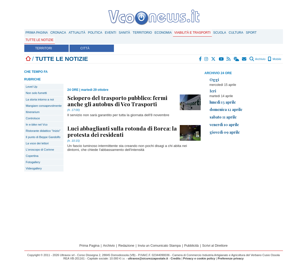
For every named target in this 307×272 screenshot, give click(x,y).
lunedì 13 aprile (223, 102)
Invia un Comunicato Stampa (159, 245)
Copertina (32, 155)
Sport (251, 32)
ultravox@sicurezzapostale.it (148, 258)
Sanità (124, 32)
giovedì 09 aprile (225, 132)
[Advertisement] (244, 175)
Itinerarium (33, 112)
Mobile (274, 59)
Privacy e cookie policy (199, 258)
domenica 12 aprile (226, 109)
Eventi (110, 32)
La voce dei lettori (37, 143)
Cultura (236, 32)
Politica (95, 32)
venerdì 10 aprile (224, 124)
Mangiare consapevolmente (44, 105)
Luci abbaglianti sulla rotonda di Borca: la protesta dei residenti (122, 131)
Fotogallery (33, 162)
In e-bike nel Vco (37, 124)
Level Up (31, 86)
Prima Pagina (37, 32)
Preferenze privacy (231, 258)
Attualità (77, 32)
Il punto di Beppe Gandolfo (43, 137)
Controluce (33, 118)
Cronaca (58, 32)
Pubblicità (191, 245)
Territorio (142, 32)
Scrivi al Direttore (215, 245)
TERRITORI (43, 48)
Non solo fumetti (36, 92)
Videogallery (34, 168)
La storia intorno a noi (40, 99)
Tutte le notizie (40, 40)
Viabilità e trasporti (192, 32)
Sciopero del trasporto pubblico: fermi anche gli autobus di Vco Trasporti (117, 101)
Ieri (213, 90)
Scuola (219, 32)
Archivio (257, 59)
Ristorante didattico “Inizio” (43, 130)
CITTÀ (85, 48)
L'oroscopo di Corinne (40, 149)
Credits (176, 258)
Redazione (126, 245)
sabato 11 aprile (223, 117)
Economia (163, 32)
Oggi (214, 79)
